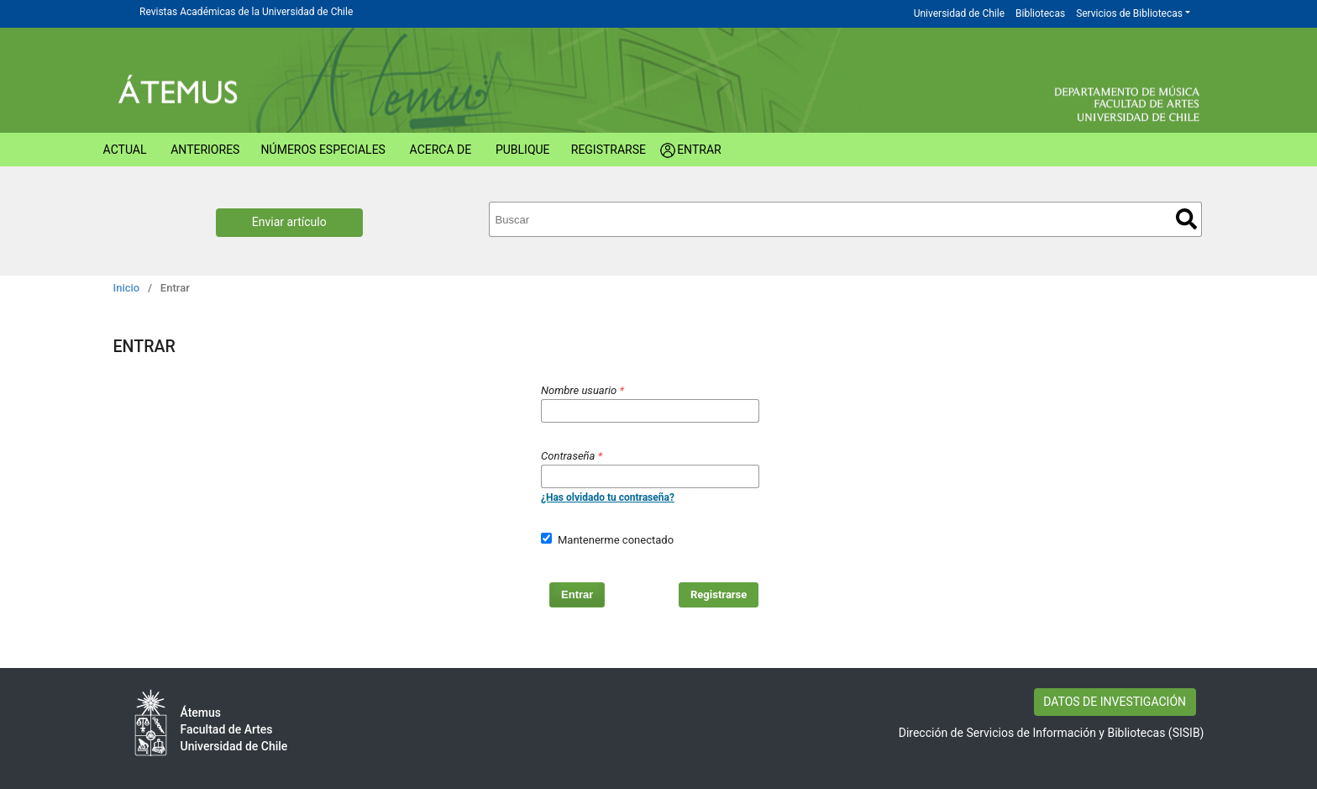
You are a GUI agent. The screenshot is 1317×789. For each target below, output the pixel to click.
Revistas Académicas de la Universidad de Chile (246, 12)
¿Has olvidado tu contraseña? (607, 497)
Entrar (699, 149)
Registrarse (608, 149)
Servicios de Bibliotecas (1129, 13)
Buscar (1186, 218)
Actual (125, 149)
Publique (523, 149)
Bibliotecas (1040, 13)
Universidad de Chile (959, 13)
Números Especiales (323, 149)
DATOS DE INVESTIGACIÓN (1114, 701)
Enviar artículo (289, 222)
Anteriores (205, 149)
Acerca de (441, 149)
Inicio (126, 287)
